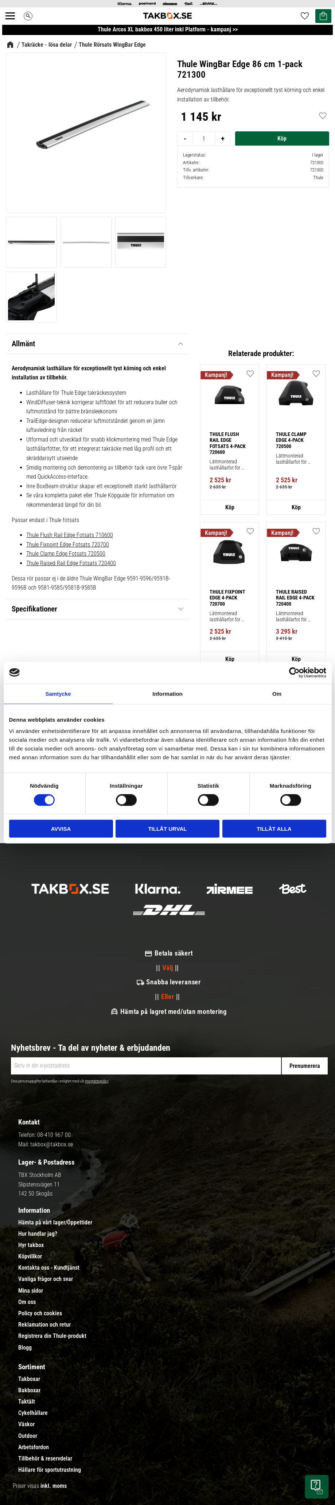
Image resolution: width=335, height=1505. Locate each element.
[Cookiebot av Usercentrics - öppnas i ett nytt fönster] (294, 672)
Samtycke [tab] (58, 693)
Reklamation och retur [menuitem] (44, 1324)
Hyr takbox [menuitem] (31, 1245)
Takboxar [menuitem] (29, 1379)
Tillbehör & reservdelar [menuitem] (45, 1458)
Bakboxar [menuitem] (29, 1390)
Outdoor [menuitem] (27, 1436)
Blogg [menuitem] (25, 1347)
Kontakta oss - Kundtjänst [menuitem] (48, 1268)
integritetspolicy (96, 1081)
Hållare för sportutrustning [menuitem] (49, 1470)
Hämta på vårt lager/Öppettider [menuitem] (55, 1222)
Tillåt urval (167, 829)
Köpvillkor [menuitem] (30, 1256)
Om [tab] (276, 693)
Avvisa (61, 829)
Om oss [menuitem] (27, 1302)
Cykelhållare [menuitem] (33, 1413)
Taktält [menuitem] (26, 1401)
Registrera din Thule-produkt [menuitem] (52, 1336)
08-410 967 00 (54, 1134)
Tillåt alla (274, 829)
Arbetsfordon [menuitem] (33, 1447)
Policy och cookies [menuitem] (40, 1313)
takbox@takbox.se (51, 1144)
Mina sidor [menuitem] (30, 1291)
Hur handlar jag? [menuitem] (37, 1234)
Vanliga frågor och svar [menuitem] (45, 1279)
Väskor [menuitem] (26, 1424)
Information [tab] (167, 693)
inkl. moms (53, 1485)
